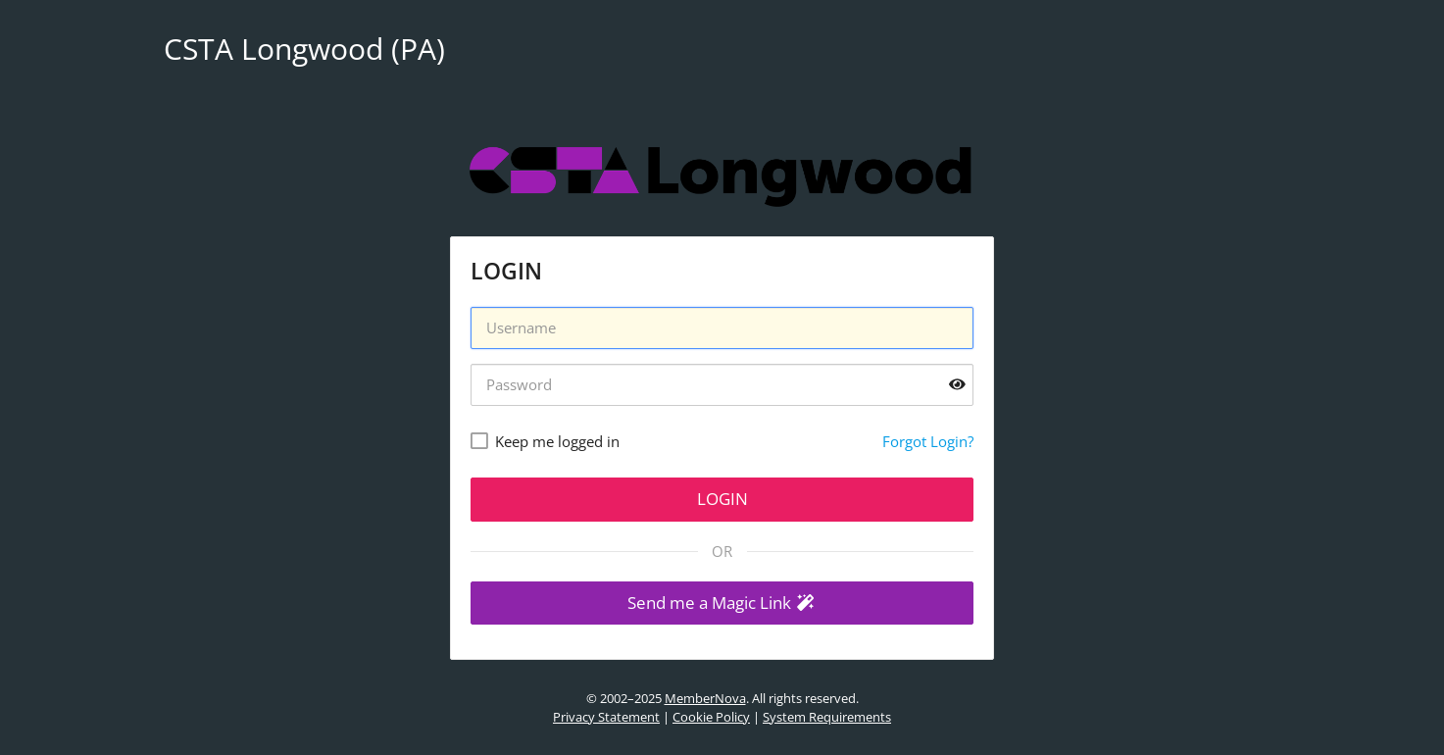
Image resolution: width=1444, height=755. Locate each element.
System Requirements (827, 717)
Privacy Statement (606, 717)
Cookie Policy (711, 717)
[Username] (722, 328)
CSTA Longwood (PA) (304, 48)
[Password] (722, 385)
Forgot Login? (927, 441)
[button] (722, 603)
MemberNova (705, 698)
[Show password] (957, 385)
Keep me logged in (557, 441)
